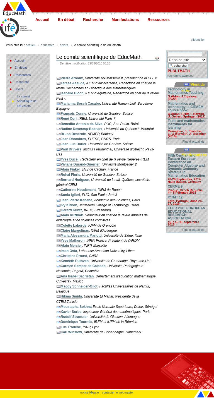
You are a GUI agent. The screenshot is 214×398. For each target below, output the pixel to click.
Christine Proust (74, 256)
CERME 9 (187, 189)
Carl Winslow (71, 332)
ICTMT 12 (187, 200)
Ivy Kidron (69, 205)
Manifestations (125, 19)
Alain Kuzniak (72, 215)
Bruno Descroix (73, 134)
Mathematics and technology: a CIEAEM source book (187, 110)
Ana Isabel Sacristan (77, 276)
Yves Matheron (73, 241)
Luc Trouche (71, 327)
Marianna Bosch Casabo (80, 104)
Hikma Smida (71, 296)
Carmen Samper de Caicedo (83, 266)
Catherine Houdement (78, 190)
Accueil (42, 19)
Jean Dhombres (73, 139)
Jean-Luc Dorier (73, 144)
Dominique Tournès (76, 322)
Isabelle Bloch (72, 93)
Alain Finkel (70, 169)
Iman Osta (69, 251)
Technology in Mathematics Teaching (187, 93)
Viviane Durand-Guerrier (80, 164)
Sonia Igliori (70, 195)
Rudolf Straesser (74, 317)
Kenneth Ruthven (75, 261)
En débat (66, 19)
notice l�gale (89, 392)
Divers (64, 45)
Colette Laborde (73, 225)
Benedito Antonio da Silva (82, 124)
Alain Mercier (71, 246)
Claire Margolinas (75, 230)
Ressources (159, 19)
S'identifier (198, 39)
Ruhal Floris (70, 175)
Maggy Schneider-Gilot (79, 286)
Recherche (93, 19)
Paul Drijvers (71, 149)
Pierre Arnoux (72, 78)
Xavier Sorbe (71, 312)
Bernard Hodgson (75, 180)
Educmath (47, 45)
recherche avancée (180, 75)
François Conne (73, 114)
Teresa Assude (72, 83)
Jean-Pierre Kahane (76, 200)
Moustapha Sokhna (76, 307)
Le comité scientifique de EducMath (27, 101)
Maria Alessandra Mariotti (81, 236)
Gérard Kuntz (71, 210)
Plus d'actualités (194, 141)
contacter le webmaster (118, 392)
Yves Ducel (70, 159)
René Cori (69, 119)
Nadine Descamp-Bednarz (82, 129)
